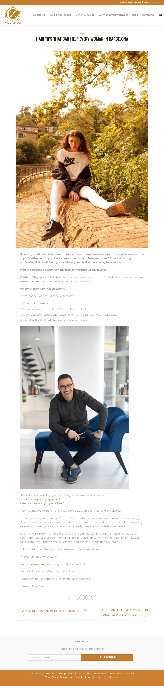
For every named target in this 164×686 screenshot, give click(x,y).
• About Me (36, 673)
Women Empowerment (113, 14)
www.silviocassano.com (34, 564)
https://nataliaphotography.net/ (40, 499)
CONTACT (148, 14)
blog (82, 34)
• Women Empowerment (108, 673)
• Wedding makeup (55, 673)
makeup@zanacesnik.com (134, 2)
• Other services (83, 673)
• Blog (69, 673)
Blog (135, 14)
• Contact (128, 673)
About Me (39, 14)
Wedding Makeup (60, 14)
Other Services (84, 14)
